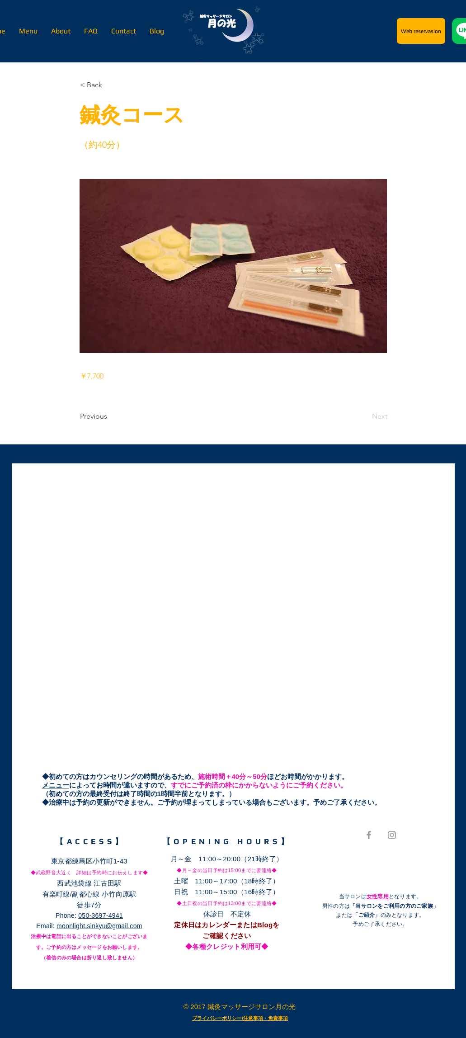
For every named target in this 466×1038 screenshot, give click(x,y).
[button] (110, 85)
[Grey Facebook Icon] (368, 835)
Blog (265, 925)
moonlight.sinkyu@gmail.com (99, 925)
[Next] (364, 416)
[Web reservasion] (421, 31)
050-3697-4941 (100, 915)
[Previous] (110, 416)
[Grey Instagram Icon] (391, 835)
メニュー (55, 785)
